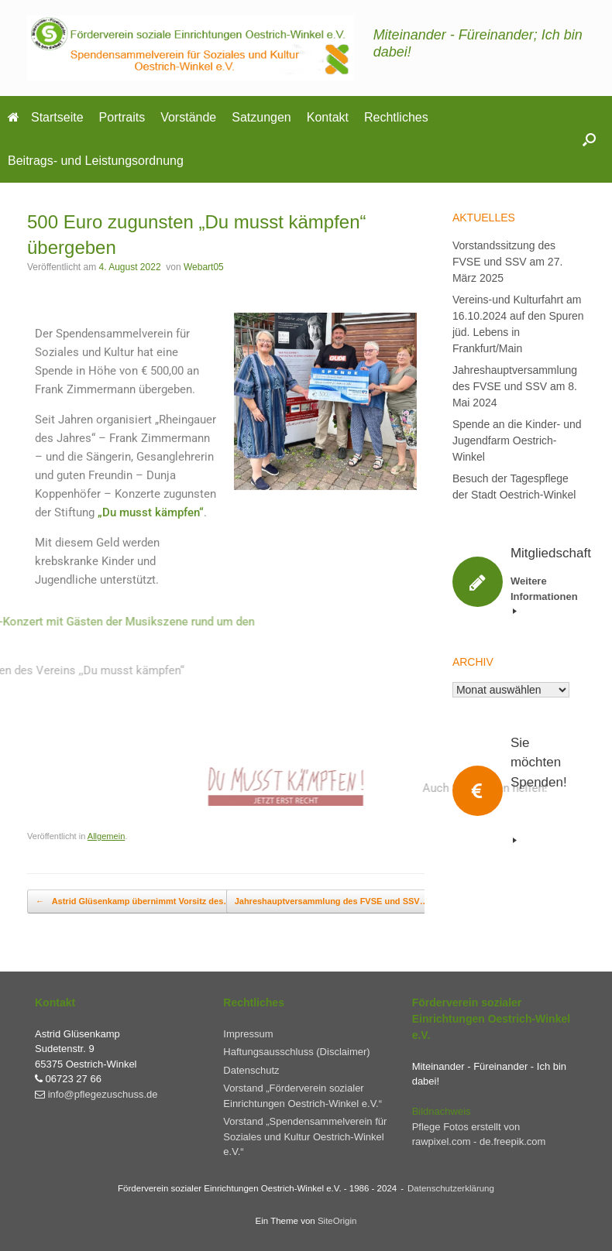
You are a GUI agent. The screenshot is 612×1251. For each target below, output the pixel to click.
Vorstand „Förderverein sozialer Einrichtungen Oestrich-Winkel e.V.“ (302, 1095)
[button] (589, 139)
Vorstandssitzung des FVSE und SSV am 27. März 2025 (507, 261)
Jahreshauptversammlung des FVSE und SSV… (340, 901)
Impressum (248, 1034)
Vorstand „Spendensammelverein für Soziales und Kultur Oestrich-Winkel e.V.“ (305, 1136)
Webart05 (204, 267)
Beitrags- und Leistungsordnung (96, 160)
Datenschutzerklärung (450, 1188)
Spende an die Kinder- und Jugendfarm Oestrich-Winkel (517, 440)
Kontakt (328, 117)
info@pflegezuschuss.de (103, 1094)
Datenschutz (251, 1070)
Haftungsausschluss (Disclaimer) (296, 1051)
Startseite (46, 117)
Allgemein (106, 836)
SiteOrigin (337, 1220)
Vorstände (188, 117)
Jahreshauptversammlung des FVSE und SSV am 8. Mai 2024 (514, 386)
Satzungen (261, 117)
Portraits (122, 117)
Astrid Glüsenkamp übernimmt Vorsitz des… (134, 901)
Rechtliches (396, 117)
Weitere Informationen (544, 595)
